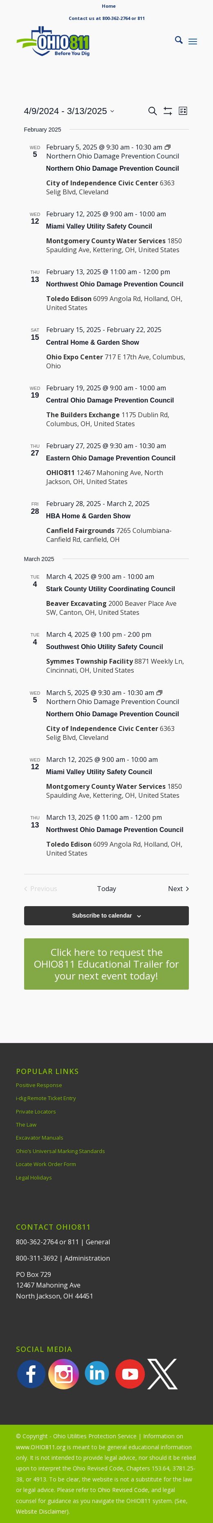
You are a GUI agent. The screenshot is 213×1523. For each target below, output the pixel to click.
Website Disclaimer (41, 1511)
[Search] (175, 41)
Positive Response (39, 1085)
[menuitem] (109, 6)
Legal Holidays (34, 1177)
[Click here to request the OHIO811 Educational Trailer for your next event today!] (106, 964)
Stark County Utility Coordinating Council (110, 588)
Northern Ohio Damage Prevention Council (112, 168)
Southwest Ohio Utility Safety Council (104, 646)
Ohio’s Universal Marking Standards (60, 1151)
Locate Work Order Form (46, 1164)
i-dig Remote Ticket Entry (46, 1098)
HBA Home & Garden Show (88, 516)
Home (109, 6)
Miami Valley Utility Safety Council (99, 226)
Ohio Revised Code (123, 1490)
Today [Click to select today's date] (106, 888)
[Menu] (192, 41)
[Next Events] (178, 888)
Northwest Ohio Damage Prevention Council (115, 284)
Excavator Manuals (39, 1137)
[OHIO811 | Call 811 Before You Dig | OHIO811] (88, 41)
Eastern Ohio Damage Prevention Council (111, 458)
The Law (26, 1124)
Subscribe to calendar (102, 915)
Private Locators (36, 1111)
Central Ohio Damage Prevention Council (110, 400)
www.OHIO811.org (40, 1447)
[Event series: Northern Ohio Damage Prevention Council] (112, 152)
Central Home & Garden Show (92, 342)
